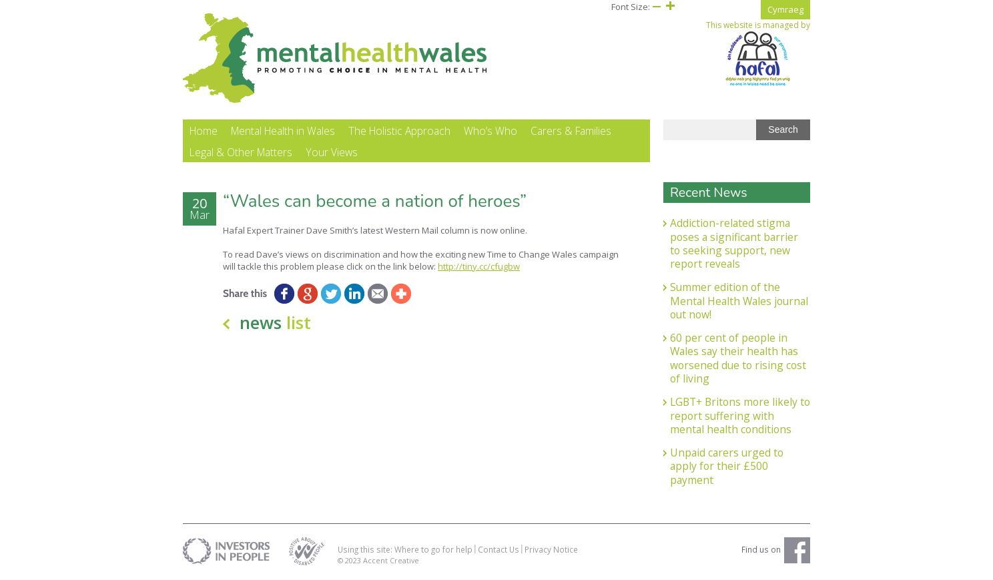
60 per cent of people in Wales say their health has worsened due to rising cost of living (738, 358)
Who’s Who (490, 130)
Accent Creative (391, 560)
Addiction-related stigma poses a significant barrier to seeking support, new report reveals (734, 243)
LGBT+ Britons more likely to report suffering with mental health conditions (740, 415)
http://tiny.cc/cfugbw (479, 266)
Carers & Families (571, 130)
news (275, 322)
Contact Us (498, 549)
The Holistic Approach (399, 130)
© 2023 (350, 560)
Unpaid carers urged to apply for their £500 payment (726, 466)
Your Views (332, 152)
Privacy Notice (551, 549)
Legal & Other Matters (241, 152)
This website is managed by (758, 53)
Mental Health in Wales (283, 130)
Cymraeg (785, 9)
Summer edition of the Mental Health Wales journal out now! (739, 300)
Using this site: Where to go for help (405, 549)
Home (204, 130)
